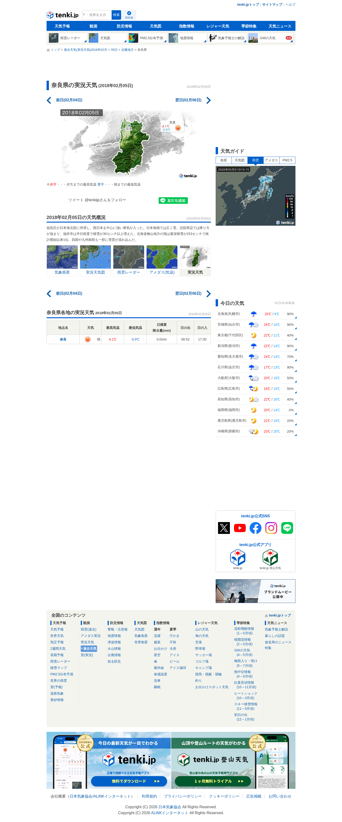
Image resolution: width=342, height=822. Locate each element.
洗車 (157, 680)
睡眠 (157, 687)
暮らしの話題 (275, 636)
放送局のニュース (278, 642)
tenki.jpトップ (248, 4)
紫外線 (159, 668)
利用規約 (149, 796)
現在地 (129, 17)
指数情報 (186, 26)
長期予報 (57, 655)
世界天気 (57, 636)
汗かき (175, 636)
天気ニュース (280, 26)
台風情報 (114, 655)
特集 (268, 648)
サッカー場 (203, 655)
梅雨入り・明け (247, 663)
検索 (116, 15)
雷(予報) (56, 687)
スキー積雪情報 (247, 706)
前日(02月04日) (69, 100)
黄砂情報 (57, 700)
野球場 (200, 648)
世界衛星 (141, 642)
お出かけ (160, 648)
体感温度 (160, 674)
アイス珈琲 (178, 668)
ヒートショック (247, 695)
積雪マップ (58, 668)
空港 (198, 642)
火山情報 (114, 648)
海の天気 (202, 636)
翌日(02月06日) (188, 100)
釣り (198, 680)
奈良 (63, 339)
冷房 (173, 648)
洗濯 (157, 636)
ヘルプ (290, 4)
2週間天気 (58, 648)
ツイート (76, 200)
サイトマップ (272, 4)
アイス (175, 655)
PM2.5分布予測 (61, 674)
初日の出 (247, 717)
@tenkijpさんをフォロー (105, 200)
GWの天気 (247, 652)
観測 (93, 26)
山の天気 (202, 629)
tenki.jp (63, 16)
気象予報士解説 (276, 629)
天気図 (155, 26)
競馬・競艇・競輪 (208, 674)
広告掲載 (253, 796)
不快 (173, 642)
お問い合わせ (280, 796)
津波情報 (114, 642)
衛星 (223, 160)
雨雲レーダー (60, 661)
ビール (175, 661)
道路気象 (57, 693)
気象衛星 (141, 636)
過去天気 (89, 648)
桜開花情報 (247, 642)
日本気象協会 (81, 796)
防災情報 (124, 26)
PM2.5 (287, 160)
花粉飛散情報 (247, 631)
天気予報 (62, 26)
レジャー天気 (217, 26)
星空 (157, 655)
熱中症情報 (247, 674)
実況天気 (87, 642)
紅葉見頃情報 (247, 685)
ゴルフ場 (202, 661)
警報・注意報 (118, 629)
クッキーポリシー (224, 796)
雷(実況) (87, 655)
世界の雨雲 (58, 680)
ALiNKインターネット (112, 796)
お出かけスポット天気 (211, 687)
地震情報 (114, 636)
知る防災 (114, 661)
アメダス (271, 160)
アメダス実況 (91, 636)
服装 (157, 642)
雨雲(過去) (88, 629)
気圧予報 (57, 642)
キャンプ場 (203, 668)
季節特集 (248, 26)
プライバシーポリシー (183, 796)
